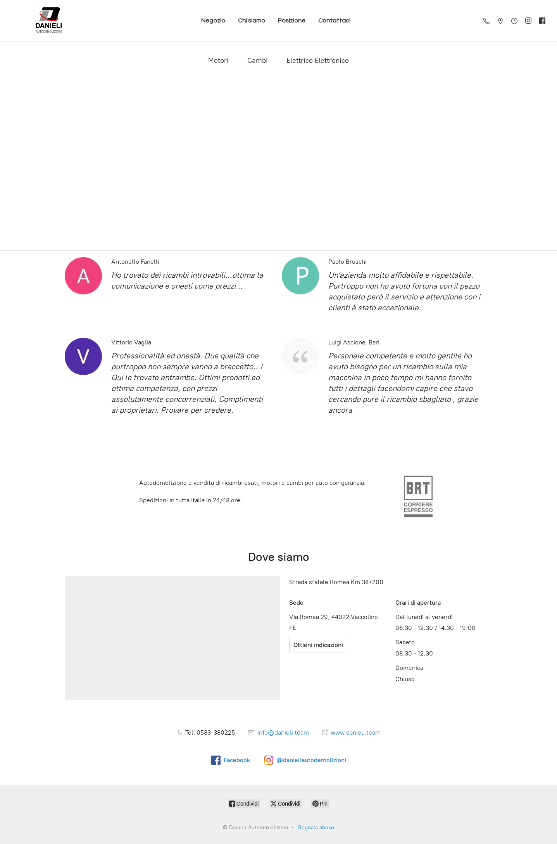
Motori (218, 60)
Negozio (213, 20)
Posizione (291, 20)
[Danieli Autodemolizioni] (49, 21)
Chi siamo (251, 20)
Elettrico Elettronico (317, 60)
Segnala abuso (316, 827)
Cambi (257, 60)
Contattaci (334, 20)
